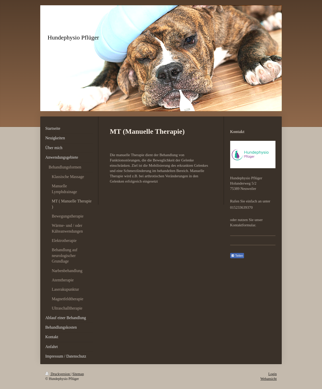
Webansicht (268, 379)
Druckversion (58, 374)
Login (272, 374)
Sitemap (78, 374)
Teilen (237, 255)
